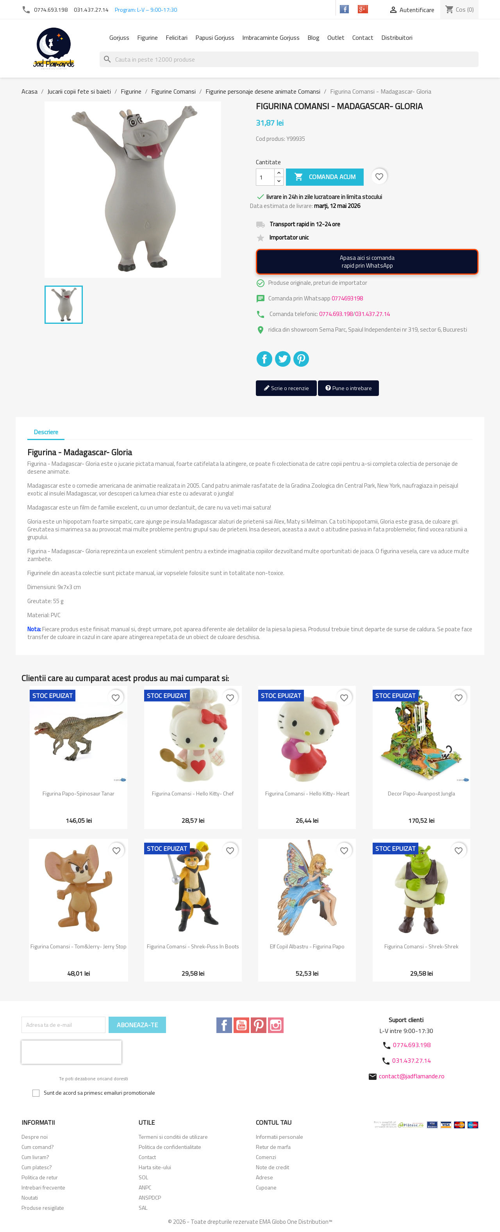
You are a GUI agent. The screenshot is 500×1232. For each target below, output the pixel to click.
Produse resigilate (42, 1208)
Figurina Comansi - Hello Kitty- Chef (193, 793)
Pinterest (301, 359)
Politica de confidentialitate (170, 1147)
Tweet (283, 359)
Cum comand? (37, 1147)
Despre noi (34, 1137)
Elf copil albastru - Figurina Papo (307, 946)
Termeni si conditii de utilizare (173, 1137)
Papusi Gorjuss (214, 37)
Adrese (264, 1177)
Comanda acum (324, 177)
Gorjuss (119, 37)
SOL (143, 1177)
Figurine (147, 37)
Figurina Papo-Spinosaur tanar (78, 793)
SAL (143, 1208)
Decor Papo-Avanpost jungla (421, 793)
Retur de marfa (273, 1147)
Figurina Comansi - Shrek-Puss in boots (193, 946)
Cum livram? (35, 1157)
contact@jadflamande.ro (412, 1076)
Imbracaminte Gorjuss (271, 37)
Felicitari (177, 37)
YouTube (241, 1025)
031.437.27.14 (91, 9)
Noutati (29, 1197)
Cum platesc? (36, 1167)
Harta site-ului (155, 1167)
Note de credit (272, 1167)
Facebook (224, 1025)
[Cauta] (289, 59)
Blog (313, 37)
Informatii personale (279, 1137)
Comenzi (266, 1157)
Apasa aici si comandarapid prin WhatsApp (367, 261)
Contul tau (273, 1122)
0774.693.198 (51, 9)
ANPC (145, 1187)
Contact (362, 37)
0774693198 (347, 298)
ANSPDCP (150, 1197)
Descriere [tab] (46, 432)
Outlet (336, 37)
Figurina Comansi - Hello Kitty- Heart (307, 793)
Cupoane (266, 1187)
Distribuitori (396, 37)
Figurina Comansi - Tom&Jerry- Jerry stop (78, 946)
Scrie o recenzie (286, 388)
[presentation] (71, 1052)
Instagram (276, 1025)
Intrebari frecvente (43, 1187)
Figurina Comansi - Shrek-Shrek (421, 946)
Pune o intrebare (348, 388)
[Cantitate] (265, 177)
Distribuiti (264, 359)
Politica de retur (39, 1177)
